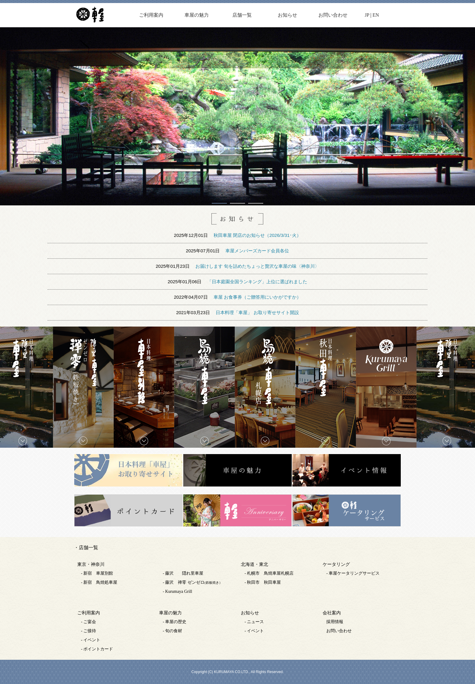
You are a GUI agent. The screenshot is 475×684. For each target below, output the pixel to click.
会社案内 (332, 612)
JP (367, 15)
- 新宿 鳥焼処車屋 (99, 582)
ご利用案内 (151, 15)
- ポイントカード (97, 649)
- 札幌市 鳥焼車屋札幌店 (269, 573)
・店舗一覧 (86, 547)
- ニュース (254, 621)
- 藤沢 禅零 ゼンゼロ (192, 582)
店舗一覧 (242, 15)
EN (376, 15)
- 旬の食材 (172, 631)
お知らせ (287, 15)
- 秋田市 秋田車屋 (262, 582)
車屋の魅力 (196, 15)
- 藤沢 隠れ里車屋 (183, 573)
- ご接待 (88, 631)
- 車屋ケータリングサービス (353, 573)
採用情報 (334, 621)
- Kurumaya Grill (177, 591)
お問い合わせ (332, 15)
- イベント (90, 640)
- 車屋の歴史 (174, 621)
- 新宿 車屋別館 (97, 573)
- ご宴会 (88, 621)
